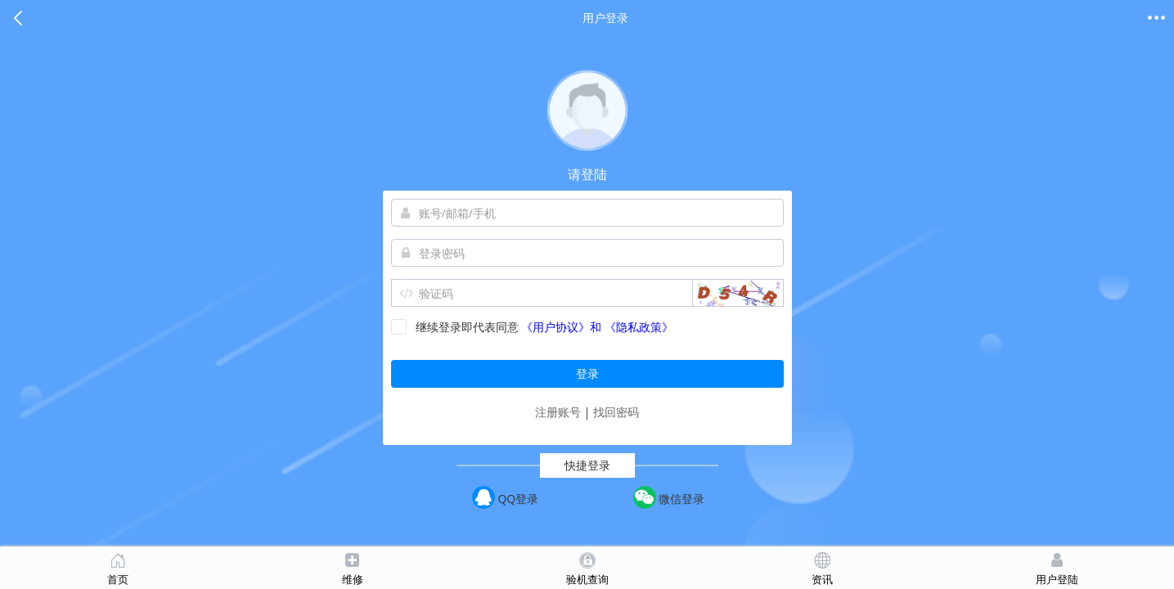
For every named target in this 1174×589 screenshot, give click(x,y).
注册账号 (559, 412)
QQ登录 (505, 497)
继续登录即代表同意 (455, 327)
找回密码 (616, 412)
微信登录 (669, 497)
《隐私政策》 (639, 327)
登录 (587, 373)
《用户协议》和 (561, 327)
